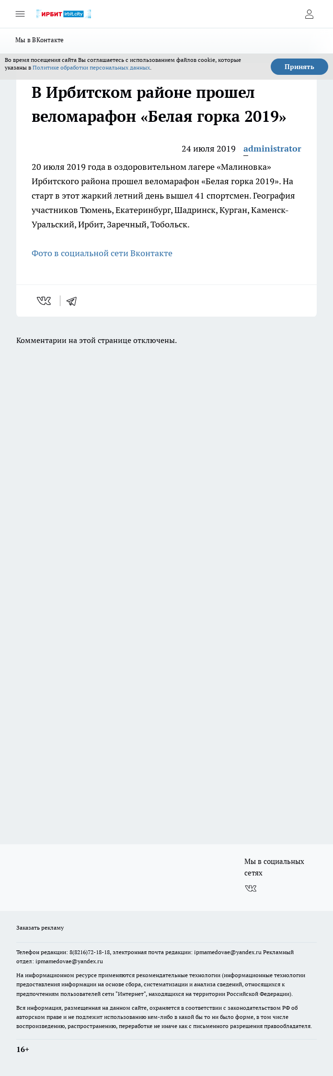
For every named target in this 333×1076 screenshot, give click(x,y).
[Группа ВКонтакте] (251, 888)
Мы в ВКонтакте (39, 39)
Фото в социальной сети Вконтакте (102, 253)
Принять (299, 66)
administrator (272, 148)
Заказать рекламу (40, 927)
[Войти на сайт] (309, 14)
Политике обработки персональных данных (91, 67)
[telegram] (74, 300)
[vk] (44, 300)
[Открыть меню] (20, 14)
